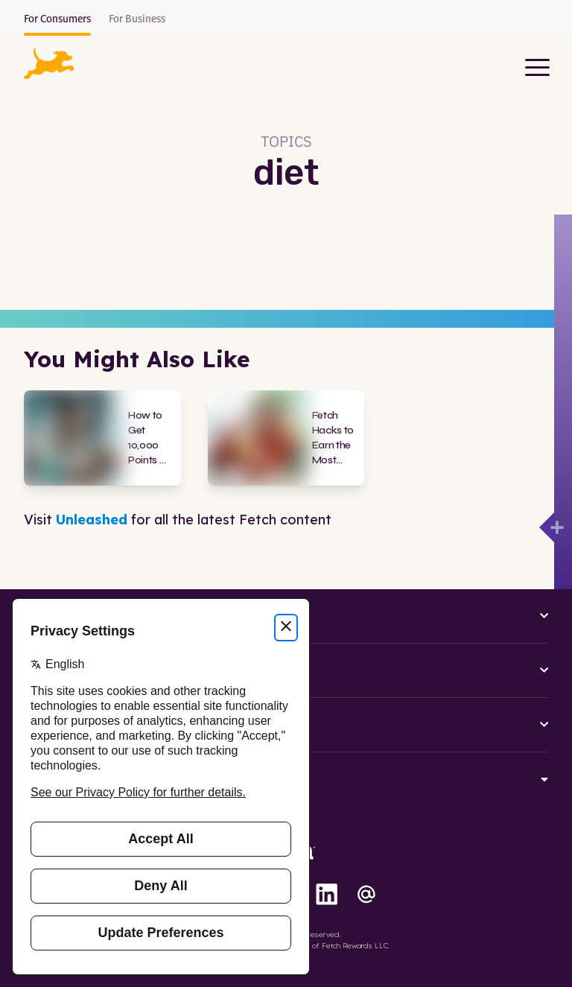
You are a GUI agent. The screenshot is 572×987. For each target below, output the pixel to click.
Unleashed (91, 519)
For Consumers (57, 19)
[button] (49, 63)
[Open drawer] (546, 527)
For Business (137, 19)
